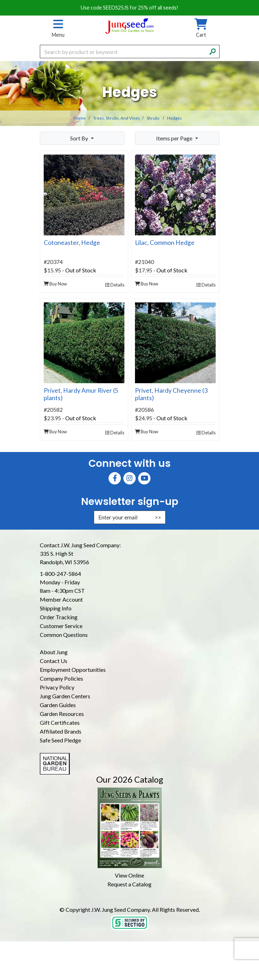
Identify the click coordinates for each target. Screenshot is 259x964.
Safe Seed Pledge (60, 740)
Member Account (61, 599)
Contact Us (53, 660)
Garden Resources (62, 713)
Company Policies (61, 678)
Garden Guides (58, 704)
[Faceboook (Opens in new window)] (115, 478)
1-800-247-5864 (60, 573)
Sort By (79, 138)
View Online (129, 875)
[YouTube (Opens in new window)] (144, 478)
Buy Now (55, 284)
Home (80, 118)
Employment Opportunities (73, 669)
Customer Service (61, 625)
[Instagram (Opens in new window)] (129, 478)
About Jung (54, 652)
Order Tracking (59, 617)
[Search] (212, 50)
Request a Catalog (129, 884)
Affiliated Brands (60, 731)
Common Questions (64, 634)
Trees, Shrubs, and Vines (116, 118)
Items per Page (174, 138)
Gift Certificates (60, 722)
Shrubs (153, 118)
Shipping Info (56, 608)
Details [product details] (114, 285)
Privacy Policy (57, 687)
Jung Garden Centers (65, 696)
